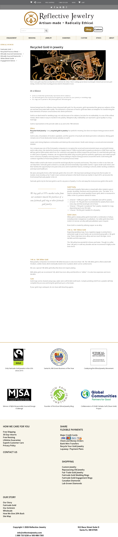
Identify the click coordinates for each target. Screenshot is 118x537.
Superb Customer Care (13, 442)
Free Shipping (9, 432)
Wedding (32, 38)
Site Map (7, 516)
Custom (98, 29)
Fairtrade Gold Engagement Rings (77, 478)
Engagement (12, 38)
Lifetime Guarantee (12, 440)
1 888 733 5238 (22, 535)
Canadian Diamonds (71, 480)
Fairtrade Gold (9, 505)
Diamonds (66, 38)
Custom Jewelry (69, 467)
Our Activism (9, 508)
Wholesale (7, 510)
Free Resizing (9, 437)
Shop (88, 29)
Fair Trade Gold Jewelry (72, 472)
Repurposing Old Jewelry (73, 469)
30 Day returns (10, 434)
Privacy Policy (9, 445)
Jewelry (49, 38)
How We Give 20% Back (13, 513)
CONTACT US (10, 452)
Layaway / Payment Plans (71, 449)
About (111, 38)
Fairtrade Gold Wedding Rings (75, 475)
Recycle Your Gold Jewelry (72, 446)
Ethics (98, 38)
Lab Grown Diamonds (72, 483)
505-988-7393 (38, 535)
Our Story (7, 502)
